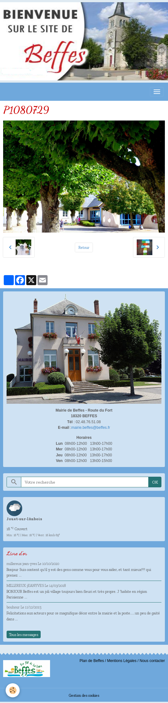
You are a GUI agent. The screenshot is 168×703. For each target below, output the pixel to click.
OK (155, 482)
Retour (84, 247)
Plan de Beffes (91, 661)
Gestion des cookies (84, 695)
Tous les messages (23, 634)
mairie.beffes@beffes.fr (90, 427)
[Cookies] (13, 690)
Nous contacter (152, 661)
